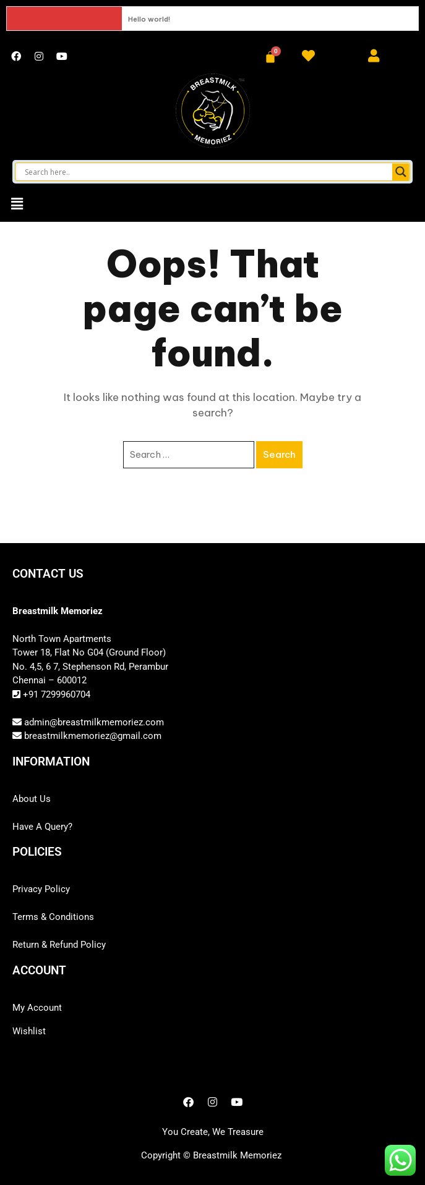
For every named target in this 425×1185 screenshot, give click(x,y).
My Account (37, 1007)
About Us (31, 798)
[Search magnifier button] (401, 171)
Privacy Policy (41, 889)
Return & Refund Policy (59, 944)
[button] (16, 203)
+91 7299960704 (55, 694)
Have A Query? (42, 826)
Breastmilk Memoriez (237, 1155)
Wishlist (29, 1031)
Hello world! (149, 19)
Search (279, 454)
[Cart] (270, 56)
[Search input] (207, 171)
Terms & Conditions (53, 916)
